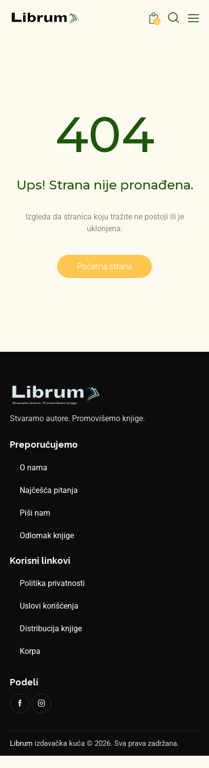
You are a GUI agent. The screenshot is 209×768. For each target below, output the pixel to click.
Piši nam (35, 513)
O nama (33, 467)
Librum (21, 743)
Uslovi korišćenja (49, 606)
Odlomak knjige (47, 535)
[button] (193, 18)
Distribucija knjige (51, 628)
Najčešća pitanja (49, 490)
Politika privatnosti (52, 583)
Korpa (30, 651)
